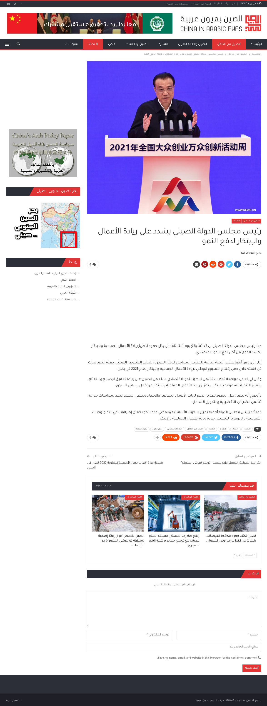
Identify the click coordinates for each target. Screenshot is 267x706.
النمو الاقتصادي (174, 429)
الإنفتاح (223, 429)
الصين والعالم (138, 44)
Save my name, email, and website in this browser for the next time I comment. (207, 658)
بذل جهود (157, 429)
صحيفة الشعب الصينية (61, 300)
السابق (250, 555)
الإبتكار (235, 429)
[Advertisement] (174, 304)
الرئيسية (256, 44)
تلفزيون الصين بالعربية (61, 286)
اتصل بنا (218, 3)
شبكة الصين (68, 293)
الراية (8, 700)
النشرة (163, 44)
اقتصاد (93, 44)
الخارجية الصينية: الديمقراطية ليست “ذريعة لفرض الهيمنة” (221, 463)
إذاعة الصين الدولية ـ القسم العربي (55, 273)
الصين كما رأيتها (203, 4)
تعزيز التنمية (141, 429)
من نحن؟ (230, 3)
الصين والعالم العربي (192, 44)
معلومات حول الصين (177, 4)
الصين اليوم (68, 280)
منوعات (73, 44)
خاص (111, 44)
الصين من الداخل (228, 44)
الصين (212, 429)
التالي (237, 555)
